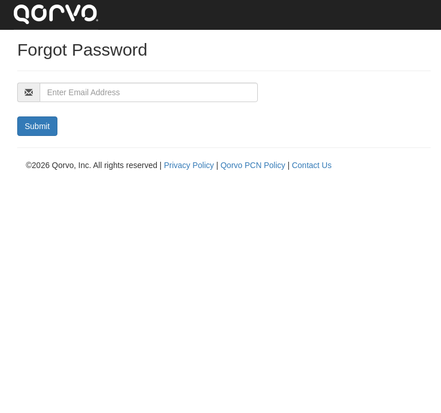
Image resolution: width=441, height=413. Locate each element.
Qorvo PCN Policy (254, 165)
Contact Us (311, 165)
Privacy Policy (190, 165)
